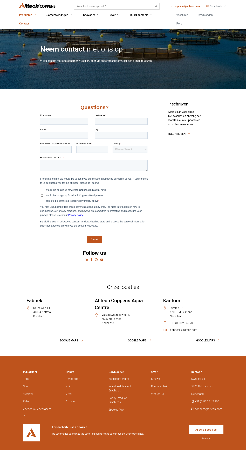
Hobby (70, 372)
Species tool (116, 409)
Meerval (28, 394)
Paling (26, 401)
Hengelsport (73, 378)
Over (154, 372)
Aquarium (71, 401)
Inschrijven (179, 133)
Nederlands (216, 6)
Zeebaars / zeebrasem (37, 409)
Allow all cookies (206, 429)
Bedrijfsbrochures (118, 378)
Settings (205, 438)
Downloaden (116, 372)
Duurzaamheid (159, 386)
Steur (26, 386)
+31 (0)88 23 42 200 (182, 323)
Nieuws (155, 378)
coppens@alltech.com (183, 330)
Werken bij (157, 394)
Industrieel (30, 372)
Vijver (69, 394)
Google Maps (71, 340)
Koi (68, 386)
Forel (26, 378)
